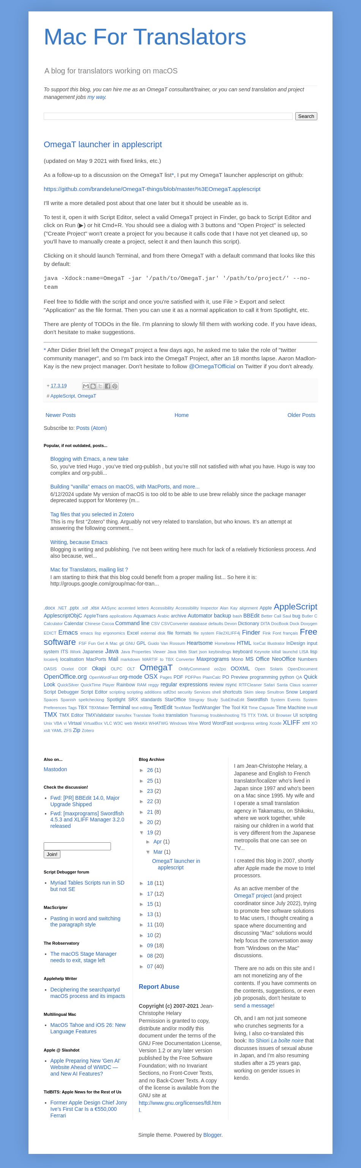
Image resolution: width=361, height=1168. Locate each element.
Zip (76, 729)
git (121, 642)
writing (262, 721)
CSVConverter (174, 622)
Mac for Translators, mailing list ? (89, 568)
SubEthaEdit (232, 698)
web (128, 721)
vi (64, 721)
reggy (153, 683)
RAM (141, 683)
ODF (82, 667)
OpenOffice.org (65, 675)
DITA (265, 622)
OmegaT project (253, 894)
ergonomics (114, 631)
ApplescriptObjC (63, 614)
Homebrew (225, 642)
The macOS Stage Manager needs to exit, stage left (84, 955)
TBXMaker (99, 706)
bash (237, 614)
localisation (72, 657)
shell (216, 690)
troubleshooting (224, 713)
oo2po (220, 667)
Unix (48, 721)
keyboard (243, 650)
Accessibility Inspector (197, 606)
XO (314, 721)
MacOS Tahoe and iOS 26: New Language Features (88, 1026)
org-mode (130, 675)
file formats (179, 631)
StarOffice (175, 698)
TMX (50, 713)
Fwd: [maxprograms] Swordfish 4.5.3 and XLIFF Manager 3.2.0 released (88, 818)
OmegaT (87, 394)
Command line (132, 622)
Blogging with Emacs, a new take (89, 457)
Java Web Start (182, 650)
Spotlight (116, 698)
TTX (252, 713)
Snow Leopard (301, 690)
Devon (231, 622)
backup (222, 614)
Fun (91, 642)
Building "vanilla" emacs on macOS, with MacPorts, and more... (125, 485)
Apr (158, 840)
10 (150, 934)
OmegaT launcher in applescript (103, 144)
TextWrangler (206, 706)
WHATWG (158, 721)
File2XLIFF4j (228, 631)
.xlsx (94, 606)
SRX (133, 698)
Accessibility (162, 606)
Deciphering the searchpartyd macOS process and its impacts (88, 991)
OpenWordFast (103, 675)
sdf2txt (169, 690)
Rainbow (125, 683)
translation (177, 713)
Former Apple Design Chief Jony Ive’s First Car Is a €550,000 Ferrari (89, 1107)
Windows (178, 721)
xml (306, 721)
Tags (72, 706)
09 (150, 944)
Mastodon (55, 768)
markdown (130, 658)
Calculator (53, 622)
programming (264, 675)
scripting (117, 690)
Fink (267, 631)
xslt (47, 729)
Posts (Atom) (91, 426)
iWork (75, 650)
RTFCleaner (250, 683)
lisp (313, 650)
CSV (155, 622)
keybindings (220, 650)
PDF (178, 675)
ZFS (68, 729)
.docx (49, 606)
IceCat (259, 642)
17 (150, 892)
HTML (244, 641)
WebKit (140, 721)
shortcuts (232, 690)
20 (150, 821)
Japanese (92, 650)
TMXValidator (99, 713)
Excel (133, 631)
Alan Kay (229, 606)
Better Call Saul (276, 614)
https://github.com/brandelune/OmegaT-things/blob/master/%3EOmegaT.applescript (152, 189)
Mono (237, 657)
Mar (159, 850)
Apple (266, 606)
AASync (108, 606)
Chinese (92, 622)
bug (296, 614)
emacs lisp (90, 631)
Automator (200, 614)
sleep (260, 690)
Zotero (88, 729)
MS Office (257, 657)
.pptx (74, 606)
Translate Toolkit (149, 713)
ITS (64, 650)
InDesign (295, 641)
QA (299, 675)
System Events (286, 698)
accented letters (133, 606)
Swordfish (257, 698)
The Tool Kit (234, 706)
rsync (231, 683)
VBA (58, 721)
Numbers (307, 657)
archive (179, 614)
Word (205, 721)
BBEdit (251, 614)
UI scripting (305, 713)
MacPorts (96, 657)
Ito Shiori (276, 1039)
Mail (113, 657)
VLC (108, 721)
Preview (239, 675)
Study (212, 698)
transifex (123, 713)
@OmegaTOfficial (212, 364)
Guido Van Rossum (166, 642)
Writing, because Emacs (79, 541)
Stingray (196, 698)
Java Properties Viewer (143, 650)
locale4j (51, 658)
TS (243, 713)
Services (202, 690)
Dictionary (248, 622)
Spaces (51, 698)
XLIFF (291, 721)
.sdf (84, 606)
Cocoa (108, 622)
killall (276, 650)
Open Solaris (269, 667)
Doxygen (309, 622)
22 (150, 800)
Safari (269, 683)
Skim (248, 690)
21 (150, 810)
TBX (82, 706)
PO (225, 675)
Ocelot (67, 667)
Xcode (275, 721)
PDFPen (193, 675)
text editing (141, 706)
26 (150, 768)
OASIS (50, 667)
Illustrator (276, 642)
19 (150, 831)
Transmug (199, 713)
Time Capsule (262, 706)
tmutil (312, 706)
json (203, 650)
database (198, 622)
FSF (83, 642)
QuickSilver (68, 683)
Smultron (275, 690)
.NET (61, 606)
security (184, 690)
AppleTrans (96, 614)
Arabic (163, 614)
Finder (251, 631)
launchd (290, 650)
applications (120, 614)
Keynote (262, 650)
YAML (57, 729)
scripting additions (144, 690)
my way (96, 97)
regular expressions (184, 683)
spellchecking (91, 698)
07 (150, 965)
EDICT (50, 631)
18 (150, 881)
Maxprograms (212, 657)
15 (150, 902)
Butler (307, 614)
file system (203, 631)
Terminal (120, 706)
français (290, 631)
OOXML (240, 667)
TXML (263, 713)
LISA (303, 650)
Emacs (68, 631)
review (216, 683)
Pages (166, 675)
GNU (130, 642)
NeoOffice (284, 657)
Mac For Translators (145, 36)
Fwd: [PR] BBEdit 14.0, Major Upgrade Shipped (85, 799)
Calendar (74, 622)
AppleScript (63, 394)
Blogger (212, 1133)
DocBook (279, 622)
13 (150, 913)
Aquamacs (144, 614)
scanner (309, 683)
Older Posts (301, 414)
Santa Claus (289, 683)
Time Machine (291, 706)
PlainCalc (211, 675)
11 (150, 923)
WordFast (222, 721)
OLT (131, 667)
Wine (193, 721)
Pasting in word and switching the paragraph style (85, 920)
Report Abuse (159, 985)
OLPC (116, 667)
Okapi (99, 667)
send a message (253, 1004)
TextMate (182, 706)
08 (150, 954)
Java (112, 649)
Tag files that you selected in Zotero (92, 513)
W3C (118, 721)
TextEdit (163, 706)
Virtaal (74, 721)
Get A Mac (107, 642)
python (287, 675)
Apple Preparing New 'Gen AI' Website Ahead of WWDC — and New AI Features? (85, 1065)
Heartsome (200, 641)
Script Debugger (61, 690)
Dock (294, 622)
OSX (150, 675)
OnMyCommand (194, 667)
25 (150, 779)
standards (151, 698)
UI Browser (280, 713)
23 (150, 789)
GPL (141, 641)
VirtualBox (93, 721)
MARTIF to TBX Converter (168, 658)
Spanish (68, 698)
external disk (153, 631)
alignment (248, 606)
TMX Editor (71, 713)
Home (181, 414)
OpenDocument (302, 667)
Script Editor (94, 690)
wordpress (244, 721)
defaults (215, 622)
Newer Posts (61, 414)
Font (276, 631)
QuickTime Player (97, 683)
